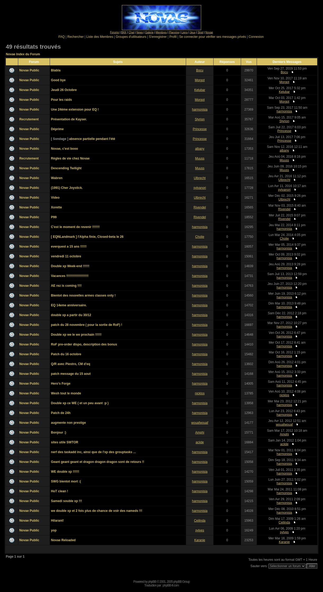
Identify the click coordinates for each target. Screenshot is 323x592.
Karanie (199, 540)
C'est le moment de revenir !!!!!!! (75, 227)
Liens (184, 32)
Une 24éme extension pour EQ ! (75, 109)
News (139, 32)
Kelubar (199, 90)
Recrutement (29, 119)
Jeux (192, 32)
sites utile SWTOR (64, 442)
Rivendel (199, 207)
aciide (200, 442)
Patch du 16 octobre (66, 354)
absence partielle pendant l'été (92, 139)
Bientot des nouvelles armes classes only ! (83, 295)
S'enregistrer (158, 37)
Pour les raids (61, 100)
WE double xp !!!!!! (65, 471)
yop (54, 530)
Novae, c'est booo (64, 149)
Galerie (149, 32)
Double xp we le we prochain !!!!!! (76, 334)
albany (199, 149)
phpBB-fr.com (171, 585)
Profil (173, 37)
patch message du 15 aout (71, 374)
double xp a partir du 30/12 (71, 315)
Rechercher (75, 37)
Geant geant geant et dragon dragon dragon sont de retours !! (97, 462)
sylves (199, 530)
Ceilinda (199, 520)
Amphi (199, 432)
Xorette (56, 207)
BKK (123, 32)
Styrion (200, 119)
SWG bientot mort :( (66, 481)
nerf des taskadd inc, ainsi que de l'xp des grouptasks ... (93, 452)
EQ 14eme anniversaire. (69, 305)
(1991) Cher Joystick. (67, 188)
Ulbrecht (200, 178)
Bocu (199, 70)
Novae (209, 32)
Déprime (57, 129)
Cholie (199, 237)
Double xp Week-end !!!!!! (70, 266)
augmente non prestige (68, 423)
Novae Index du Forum (23, 54)
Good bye (58, 80)
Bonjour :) (58, 432)
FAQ (61, 37)
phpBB (152, 582)
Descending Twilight (66, 168)
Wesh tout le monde (66, 393)
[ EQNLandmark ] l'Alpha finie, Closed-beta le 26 (87, 237)
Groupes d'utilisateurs (131, 37)
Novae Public (29, 70)
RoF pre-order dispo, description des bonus (84, 344)
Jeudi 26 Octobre (64, 90)
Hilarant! (57, 520)
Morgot (200, 80)
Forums (114, 32)
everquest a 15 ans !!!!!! (69, 246)
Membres (161, 32)
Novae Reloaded (63, 540)
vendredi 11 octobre (66, 256)
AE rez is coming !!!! (66, 286)
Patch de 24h (61, 413)
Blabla (56, 70)
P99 (54, 217)
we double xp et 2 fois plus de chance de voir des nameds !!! (96, 511)
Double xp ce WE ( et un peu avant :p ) (80, 403)
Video (55, 197)
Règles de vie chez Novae (70, 158)
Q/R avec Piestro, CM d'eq (70, 364)
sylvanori (199, 188)
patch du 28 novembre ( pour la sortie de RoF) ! (86, 325)
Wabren (57, 178)
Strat (200, 32)
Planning (174, 32)
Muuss (199, 158)
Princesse (200, 129)
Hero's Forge (61, 383)
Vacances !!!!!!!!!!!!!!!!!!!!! (70, 276)
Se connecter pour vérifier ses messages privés (212, 37)
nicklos (200, 393)
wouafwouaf (199, 423)
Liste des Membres (99, 37)
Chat (131, 32)
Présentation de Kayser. (69, 119)
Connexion (256, 37)
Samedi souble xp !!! (66, 501)
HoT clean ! (59, 491)
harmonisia (199, 109)
